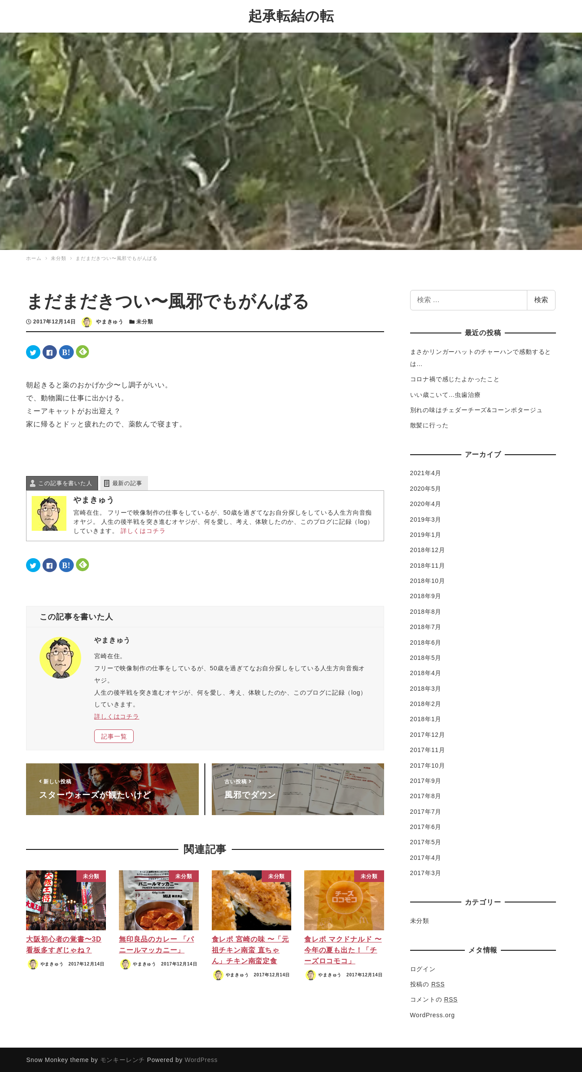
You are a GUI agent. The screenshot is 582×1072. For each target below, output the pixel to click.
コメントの (434, 998)
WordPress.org (432, 1013)
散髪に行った (429, 424)
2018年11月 (427, 564)
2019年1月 (426, 533)
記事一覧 (114, 735)
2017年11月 (427, 749)
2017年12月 (427, 733)
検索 (541, 299)
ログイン (423, 967)
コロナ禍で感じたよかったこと (455, 378)
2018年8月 (426, 610)
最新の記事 (127, 482)
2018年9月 (426, 595)
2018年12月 (427, 549)
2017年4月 (426, 856)
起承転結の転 (291, 15)
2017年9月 (426, 779)
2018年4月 (426, 672)
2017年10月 (427, 764)
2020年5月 (426, 487)
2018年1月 (426, 718)
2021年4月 (426, 472)
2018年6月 (426, 641)
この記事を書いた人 (65, 482)
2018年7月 (426, 626)
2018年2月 (426, 702)
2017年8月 (426, 795)
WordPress (200, 1058)
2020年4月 (426, 502)
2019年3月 (426, 518)
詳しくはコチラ (143, 529)
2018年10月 (427, 579)
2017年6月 (426, 825)
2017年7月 (426, 810)
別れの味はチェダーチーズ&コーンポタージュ (476, 409)
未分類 (144, 321)
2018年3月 (426, 687)
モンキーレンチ (122, 1058)
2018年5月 (426, 656)
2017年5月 (426, 841)
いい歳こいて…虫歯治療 (445, 393)
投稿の (427, 983)
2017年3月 (426, 872)
